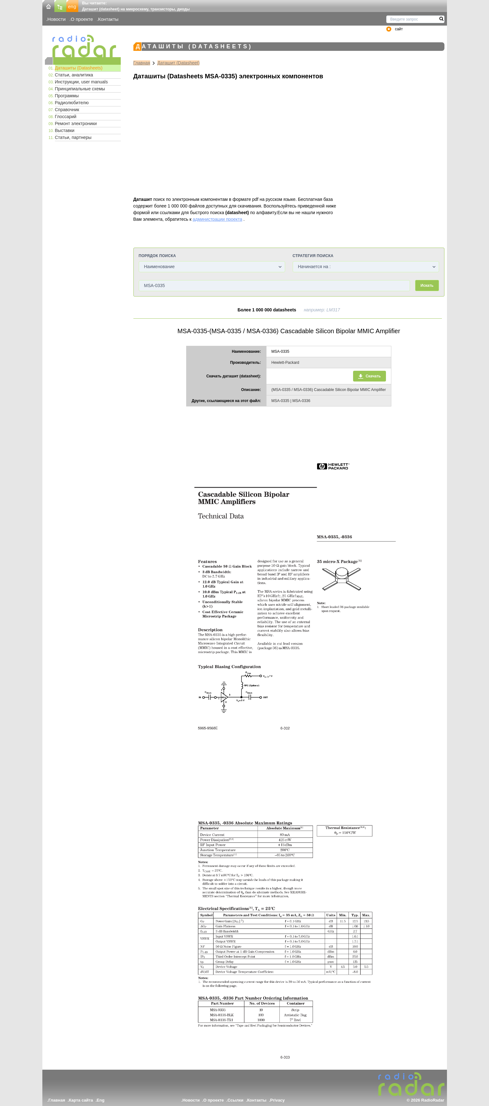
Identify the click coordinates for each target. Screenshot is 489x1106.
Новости (56, 19)
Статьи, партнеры (73, 137)
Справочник (67, 109)
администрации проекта (217, 219)
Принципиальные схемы (80, 88)
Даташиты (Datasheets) (79, 67)
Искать (426, 285)
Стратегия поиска (313, 256)
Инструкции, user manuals (81, 81)
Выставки (65, 130)
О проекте (82, 19)
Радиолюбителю (72, 102)
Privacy (277, 1100)
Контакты (108, 19)
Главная (141, 62)
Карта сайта (81, 1100)
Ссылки (235, 1100)
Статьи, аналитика (74, 74)
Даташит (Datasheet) (178, 62)
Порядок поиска (157, 256)
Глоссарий (65, 116)
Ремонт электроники (76, 123)
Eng (101, 1100)
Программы (67, 95)
